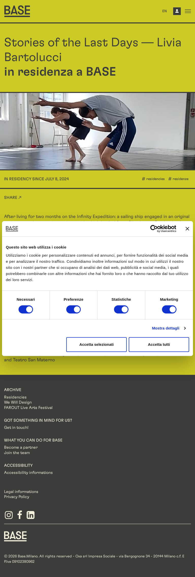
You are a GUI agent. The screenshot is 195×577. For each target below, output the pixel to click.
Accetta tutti (159, 344)
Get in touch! (16, 427)
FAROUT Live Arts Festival (28, 408)
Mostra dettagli (165, 328)
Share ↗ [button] (13, 198)
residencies (155, 179)
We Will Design (18, 402)
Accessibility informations (28, 473)
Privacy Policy (16, 497)
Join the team (17, 453)
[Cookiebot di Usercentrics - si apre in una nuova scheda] (154, 228)
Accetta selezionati (96, 344)
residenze (180, 179)
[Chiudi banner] (187, 228)
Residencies (15, 397)
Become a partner (21, 447)
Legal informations (21, 492)
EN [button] (164, 11)
